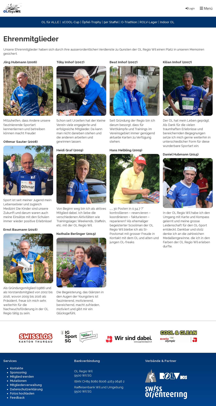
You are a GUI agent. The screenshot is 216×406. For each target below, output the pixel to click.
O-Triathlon (129, 22)
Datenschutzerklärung (26, 389)
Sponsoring (18, 372)
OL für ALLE (50, 22)
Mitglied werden (22, 376)
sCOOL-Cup (70, 22)
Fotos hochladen (22, 393)
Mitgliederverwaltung (26, 385)
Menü (206, 8)
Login (190, 8)
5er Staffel (111, 22)
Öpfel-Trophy (91, 22)
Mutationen (18, 380)
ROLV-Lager (148, 22)
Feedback (17, 397)
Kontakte (16, 368)
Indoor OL (167, 22)
